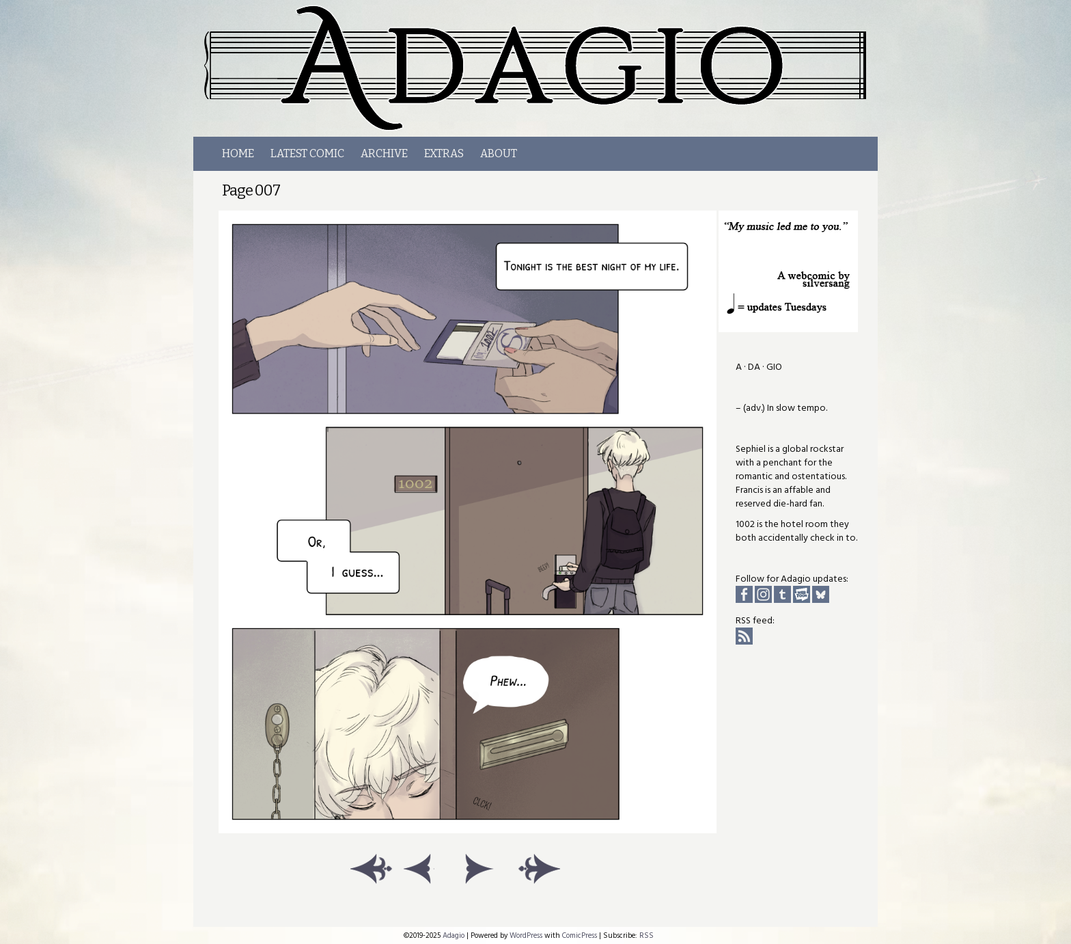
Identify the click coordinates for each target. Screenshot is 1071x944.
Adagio (543, 68)
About (498, 153)
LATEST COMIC (307, 153)
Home (238, 153)
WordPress (526, 935)
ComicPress (579, 935)
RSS (646, 935)
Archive (384, 153)
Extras (444, 153)
